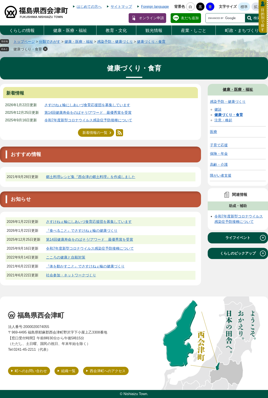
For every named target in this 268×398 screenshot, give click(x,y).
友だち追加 (190, 18)
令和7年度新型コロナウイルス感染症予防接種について (88, 120)
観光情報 (153, 30)
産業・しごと (193, 30)
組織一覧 (68, 371)
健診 (218, 109)
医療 (213, 132)
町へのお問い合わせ (31, 371)
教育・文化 (116, 30)
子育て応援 (219, 145)
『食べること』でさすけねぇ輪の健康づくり (81, 230)
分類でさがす (49, 42)
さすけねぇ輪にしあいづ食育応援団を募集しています (87, 105)
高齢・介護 (219, 164)
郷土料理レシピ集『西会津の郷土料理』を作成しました (90, 177)
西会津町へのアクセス (108, 371)
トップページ (24, 42)
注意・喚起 (223, 120)
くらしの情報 (22, 30)
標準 (244, 7)
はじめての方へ (89, 6)
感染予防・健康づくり (115, 42)
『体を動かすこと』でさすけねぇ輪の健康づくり (85, 266)
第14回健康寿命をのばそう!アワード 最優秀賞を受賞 (88, 112)
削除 (45, 49)
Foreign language (155, 6)
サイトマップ (121, 6)
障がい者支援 (220, 175)
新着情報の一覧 (94, 133)
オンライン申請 (151, 18)
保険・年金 (219, 153)
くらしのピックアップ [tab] (243, 253)
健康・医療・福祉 (70, 30)
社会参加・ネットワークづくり (71, 275)
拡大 (257, 7)
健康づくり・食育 (151, 42)
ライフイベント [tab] (245, 238)
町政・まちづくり (242, 30)
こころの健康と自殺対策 (65, 257)
